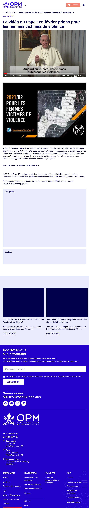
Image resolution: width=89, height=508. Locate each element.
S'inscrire (13, 382)
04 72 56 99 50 (12, 437)
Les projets (30, 473)
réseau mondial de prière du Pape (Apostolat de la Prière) (61, 177)
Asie (26, 506)
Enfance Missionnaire (11, 495)
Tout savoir (9, 473)
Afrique (27, 501)
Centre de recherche (11, 499)
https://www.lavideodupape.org (15, 184)
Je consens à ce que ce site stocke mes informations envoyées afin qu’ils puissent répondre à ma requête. (44, 376)
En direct (6, 482)
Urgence (27, 493)
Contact (6, 504)
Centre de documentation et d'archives (52, 480)
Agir (4, 491)
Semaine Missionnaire (12, 486)
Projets (5, 477)
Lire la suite (9, 333)
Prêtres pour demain (32, 484)
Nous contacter (12, 433)
